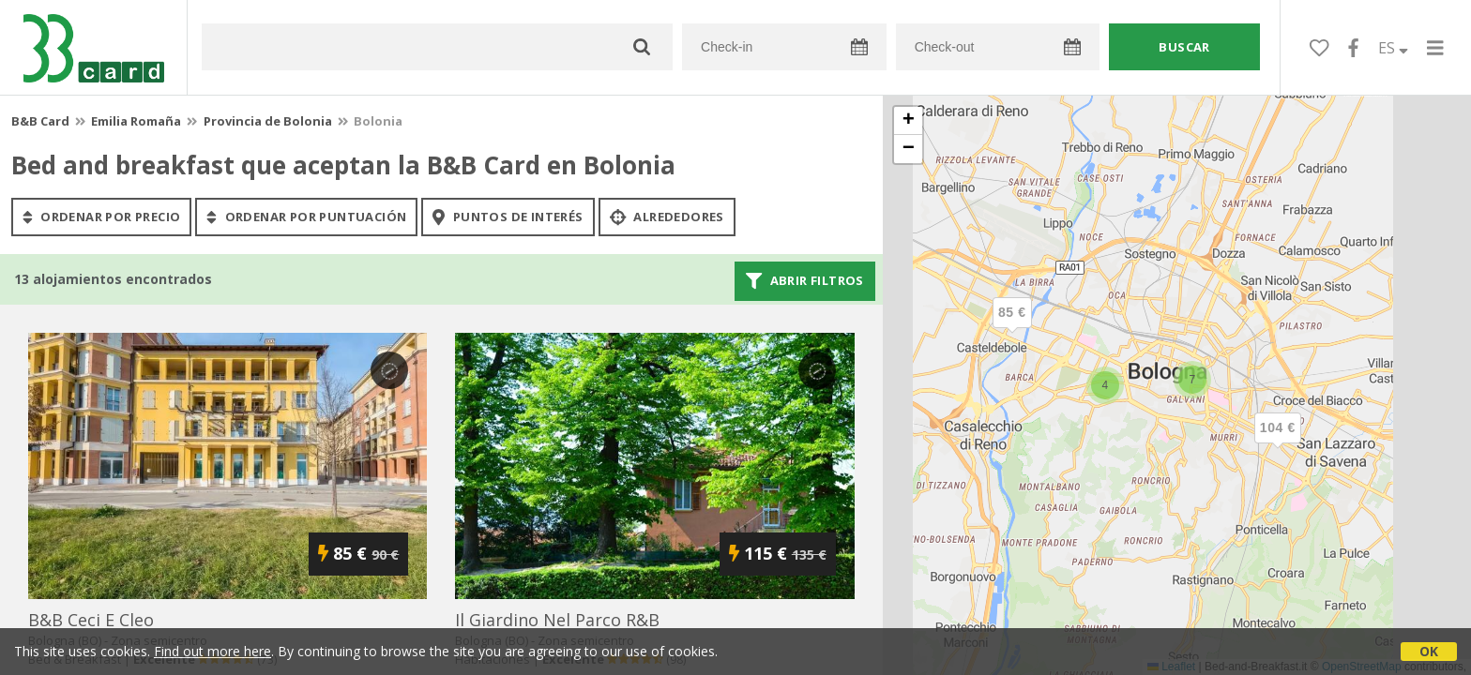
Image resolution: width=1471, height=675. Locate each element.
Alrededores (667, 216)
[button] (1278, 443)
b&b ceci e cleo (91, 619)
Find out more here (212, 651)
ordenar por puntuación (306, 216)
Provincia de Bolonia (268, 120)
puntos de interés (507, 216)
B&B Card (40, 120)
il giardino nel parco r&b (557, 619)
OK (1428, 651)
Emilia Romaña (136, 120)
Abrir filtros (805, 281)
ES (1393, 48)
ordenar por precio (101, 216)
